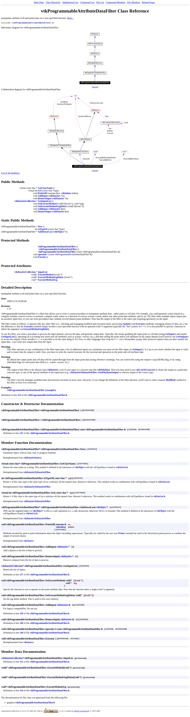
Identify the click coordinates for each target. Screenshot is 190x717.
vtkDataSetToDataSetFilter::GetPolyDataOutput (94, 373)
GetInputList (44, 201)
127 (21, 575)
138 (21, 614)
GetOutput (181, 337)
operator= (43, 255)
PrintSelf (42, 193)
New (40, 227)
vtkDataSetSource (32, 458)
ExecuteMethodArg (47, 280)
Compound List (87, 2)
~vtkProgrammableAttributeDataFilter (57, 249)
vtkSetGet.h (122, 467)
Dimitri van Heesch (81, 711)
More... (70, 18)
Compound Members (116, 2)
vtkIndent (66, 193)
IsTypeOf (42, 229)
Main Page (39, 2)
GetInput (169, 334)
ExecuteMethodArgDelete (51, 277)
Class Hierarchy (53, 2)
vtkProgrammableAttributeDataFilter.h (32, 23)
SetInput (137, 350)
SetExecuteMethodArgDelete (52, 206)
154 (21, 691)
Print (121, 533)
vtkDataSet (54, 196)
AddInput (43, 196)
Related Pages (148, 2)
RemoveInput (44, 199)
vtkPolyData (103, 370)
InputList (42, 272)
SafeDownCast (45, 232)
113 (19, 395)
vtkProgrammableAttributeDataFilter (57, 247)
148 (21, 633)
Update (126, 324)
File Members (133, 2)
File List (100, 2)
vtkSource (29, 541)
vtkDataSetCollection (25, 201)
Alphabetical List (70, 2)
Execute (42, 257)
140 (21, 623)
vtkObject (59, 232)
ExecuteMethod (46, 275)
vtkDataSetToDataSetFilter (37, 472)
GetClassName (45, 188)
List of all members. (10, 173)
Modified (170, 380)
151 (21, 662)
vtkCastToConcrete (145, 370)
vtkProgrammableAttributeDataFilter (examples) (31, 390)
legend (95, 87)
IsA (39, 191)
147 (21, 433)
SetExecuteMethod (47, 204)
